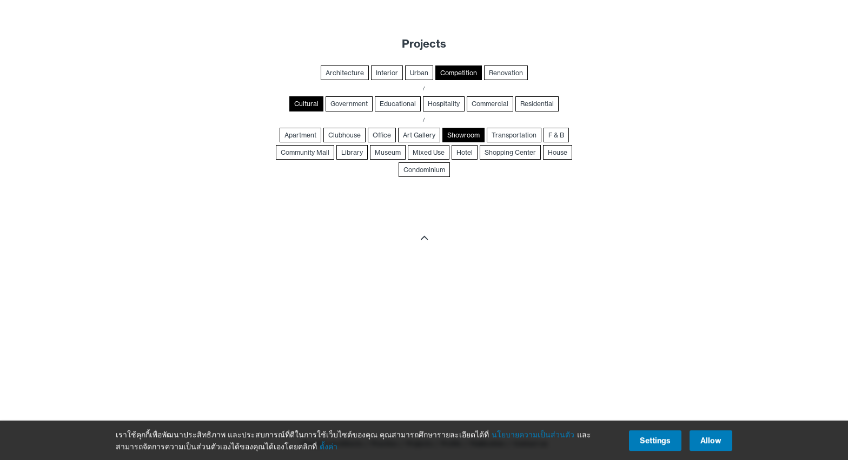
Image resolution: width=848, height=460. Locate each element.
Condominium (424, 170)
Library (352, 152)
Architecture (345, 73)
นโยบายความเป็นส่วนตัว (533, 436)
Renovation (506, 73)
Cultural (306, 104)
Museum (388, 152)
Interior (387, 73)
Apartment (300, 135)
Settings (655, 441)
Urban (419, 73)
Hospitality (444, 104)
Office (382, 135)
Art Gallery (419, 135)
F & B (556, 135)
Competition (458, 73)
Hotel (464, 152)
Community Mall (305, 152)
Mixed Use (429, 152)
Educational (398, 104)
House (557, 152)
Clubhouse (344, 135)
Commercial (490, 104)
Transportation (514, 135)
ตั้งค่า (328, 447)
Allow (710, 441)
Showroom (463, 135)
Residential (537, 104)
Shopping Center (510, 152)
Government (349, 104)
